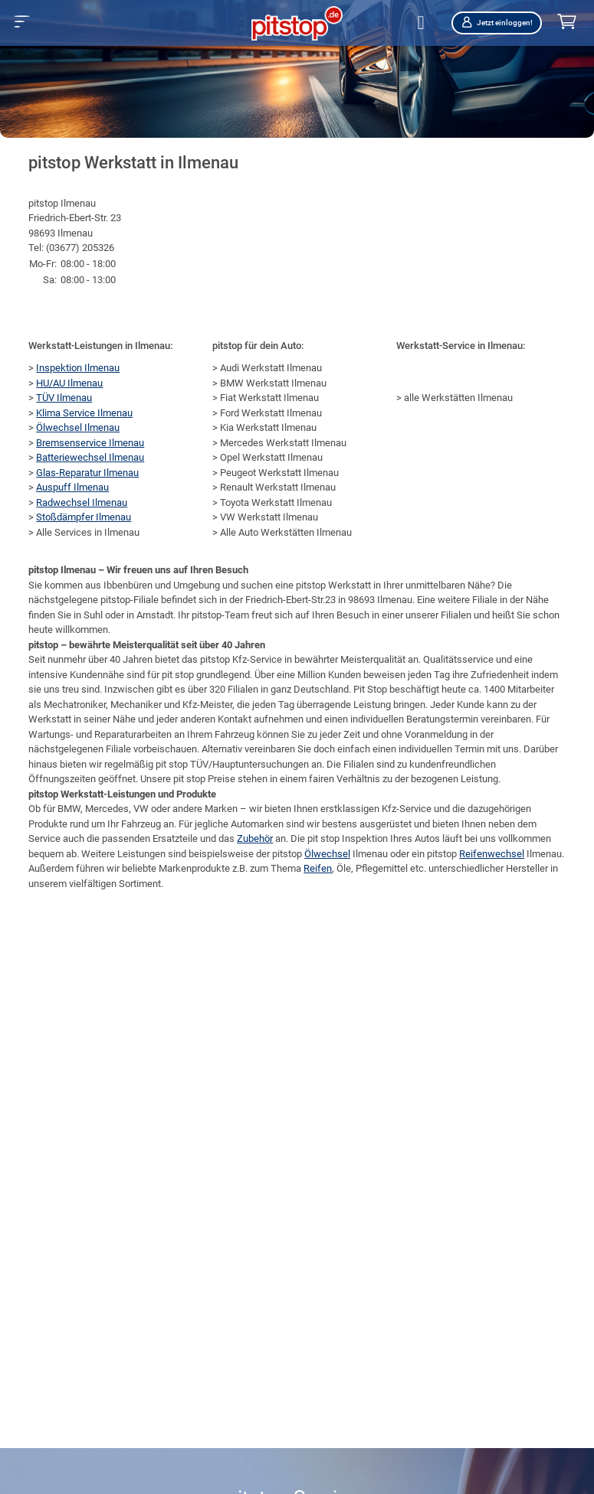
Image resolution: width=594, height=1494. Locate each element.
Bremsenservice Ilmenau (90, 443)
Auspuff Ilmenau (72, 487)
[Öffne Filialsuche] (423, 23)
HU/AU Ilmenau (69, 383)
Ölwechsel (327, 854)
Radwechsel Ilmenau (81, 502)
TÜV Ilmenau (64, 397)
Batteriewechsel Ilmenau (90, 457)
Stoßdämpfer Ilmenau (83, 517)
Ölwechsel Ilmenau (78, 427)
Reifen (318, 868)
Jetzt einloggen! (497, 23)
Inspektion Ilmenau (78, 368)
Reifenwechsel (491, 854)
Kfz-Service (407, 808)
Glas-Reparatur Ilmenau (87, 472)
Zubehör (255, 838)
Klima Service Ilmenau (84, 413)
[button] (21, 21)
